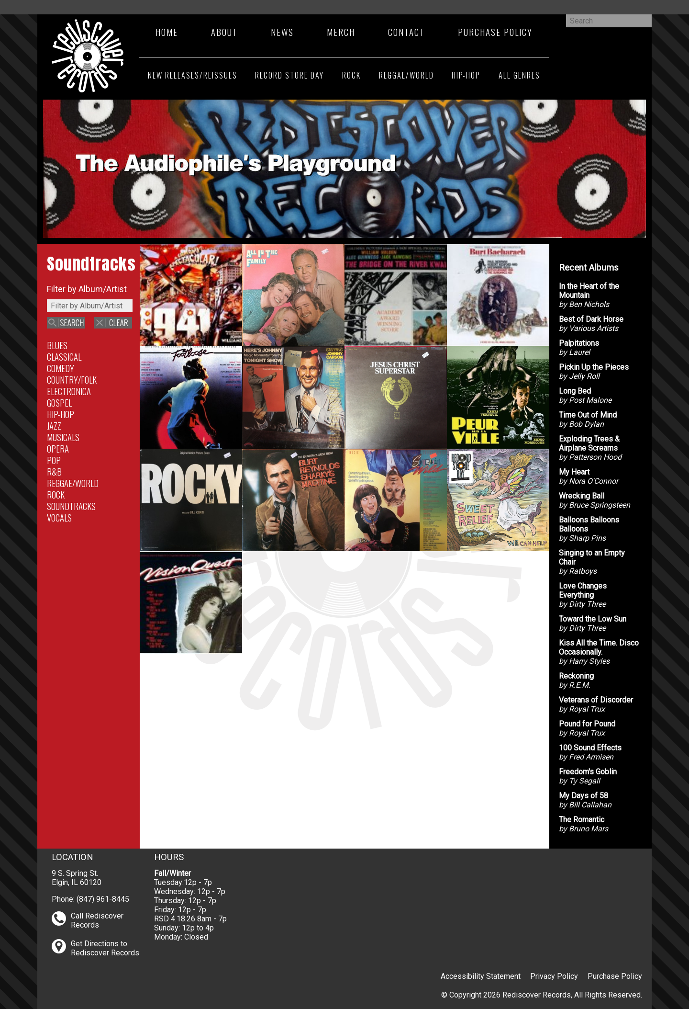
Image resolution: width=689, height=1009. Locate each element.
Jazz (54, 425)
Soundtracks (71, 505)
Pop (54, 459)
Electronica (69, 391)
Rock (351, 75)
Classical (64, 356)
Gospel (59, 402)
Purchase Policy (495, 31)
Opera (58, 448)
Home (167, 31)
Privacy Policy (554, 976)
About (224, 31)
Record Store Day (289, 75)
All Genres (519, 75)
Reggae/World (406, 75)
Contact (406, 31)
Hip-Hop (466, 75)
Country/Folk (72, 379)
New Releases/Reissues (192, 75)
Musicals (63, 437)
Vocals (59, 517)
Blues (57, 345)
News (282, 31)
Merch (341, 31)
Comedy (60, 368)
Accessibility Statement (481, 976)
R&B (54, 471)
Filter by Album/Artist (87, 289)
